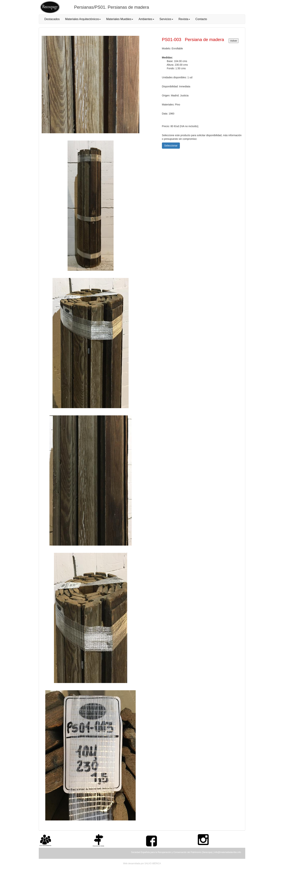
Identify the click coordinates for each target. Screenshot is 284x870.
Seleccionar (171, 145)
